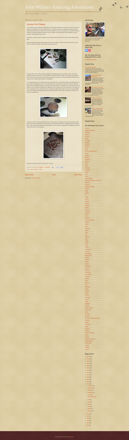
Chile (86, 163)
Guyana (87, 213)
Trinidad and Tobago (90, 332)
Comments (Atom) (36, 178)
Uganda (87, 337)
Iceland (87, 224)
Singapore (87, 303)
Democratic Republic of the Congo (93, 180)
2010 (88, 416)
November (90, 388)
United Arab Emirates (90, 339)
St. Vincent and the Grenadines (92, 318)
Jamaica (87, 236)
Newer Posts (29, 175)
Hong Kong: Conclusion (97, 87)
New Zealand (88, 274)
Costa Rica (87, 170)
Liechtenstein (88, 249)
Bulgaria (87, 155)
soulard (36, 169)
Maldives (87, 259)
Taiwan (86, 326)
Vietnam (87, 349)
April (89, 406)
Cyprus (86, 176)
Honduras (87, 218)
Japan (86, 238)
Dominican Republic (90, 186)
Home (54, 175)
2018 (88, 370)
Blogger (72, 436)
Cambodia (87, 159)
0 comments (47, 167)
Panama (87, 282)
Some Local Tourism (96, 98)
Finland (87, 197)
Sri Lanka (87, 314)
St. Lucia (87, 316)
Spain (86, 312)
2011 (88, 413)
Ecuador (87, 188)
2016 (88, 374)
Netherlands (88, 272)
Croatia (87, 172)
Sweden (87, 322)
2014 (88, 379)
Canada (87, 161)
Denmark (87, 182)
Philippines (87, 286)
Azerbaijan (87, 140)
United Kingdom (89, 341)
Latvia (86, 245)
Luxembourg (88, 253)
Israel (86, 232)
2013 (88, 381)
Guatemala (87, 211)
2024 (88, 356)
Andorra (87, 128)
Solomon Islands (89, 307)
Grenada (87, 209)
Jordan (86, 241)
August (90, 394)
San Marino (87, 297)
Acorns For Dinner (36, 24)
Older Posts (78, 175)
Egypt (86, 190)
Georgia (87, 203)
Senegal (87, 299)
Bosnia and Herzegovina (91, 151)
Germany (87, 205)
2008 (88, 420)
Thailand (87, 330)
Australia (87, 136)
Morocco (87, 268)
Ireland (86, 230)
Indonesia (87, 228)
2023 (88, 359)
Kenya (86, 243)
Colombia (87, 168)
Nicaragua (87, 276)
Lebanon (87, 247)
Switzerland (88, 324)
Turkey (86, 334)
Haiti (86, 216)
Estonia (87, 193)
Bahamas (87, 142)
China (86, 165)
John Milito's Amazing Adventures (59, 7)
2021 (88, 363)
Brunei (86, 153)
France (86, 199)
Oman (86, 280)
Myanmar (87, 270)
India (86, 226)
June (89, 402)
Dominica (87, 184)
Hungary (87, 222)
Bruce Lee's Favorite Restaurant (97, 76)
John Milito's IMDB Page (91, 59)
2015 (88, 377)
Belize (86, 149)
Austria (86, 138)
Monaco (87, 264)
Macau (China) (88, 255)
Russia (86, 293)
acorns (32, 169)
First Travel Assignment (90, 67)
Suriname (87, 320)
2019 (88, 368)
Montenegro (88, 266)
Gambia (87, 201)
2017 (88, 372)
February (90, 411)
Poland (86, 289)
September (90, 392)
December (90, 385)
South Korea (88, 309)
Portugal (87, 291)
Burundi (87, 157)
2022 (88, 361)
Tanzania (87, 328)
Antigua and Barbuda (90, 130)
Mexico (86, 261)
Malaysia (87, 257)
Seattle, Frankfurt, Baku (97, 108)
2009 (88, 418)
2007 (88, 423)
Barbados (87, 145)
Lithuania (87, 251)
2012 (88, 383)
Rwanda (87, 295)
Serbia (86, 301)
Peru (86, 284)
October (90, 390)
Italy (86, 234)
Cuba (86, 174)
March (89, 408)
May (89, 404)
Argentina (87, 132)
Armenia (87, 134)
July (89, 399)
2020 (88, 365)
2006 (88, 425)
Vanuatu (87, 347)
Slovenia (87, 305)
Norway (87, 278)
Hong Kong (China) (89, 220)
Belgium (87, 147)
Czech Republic (88, 178)
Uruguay (87, 345)
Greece (87, 207)
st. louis (40, 169)
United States (88, 343)
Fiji (85, 195)
